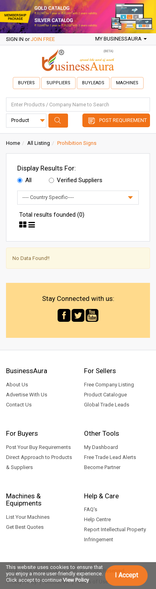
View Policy (76, 580)
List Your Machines (28, 517)
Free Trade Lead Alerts (110, 457)
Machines (127, 82)
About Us (17, 385)
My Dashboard (101, 447)
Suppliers (58, 82)
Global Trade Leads (106, 405)
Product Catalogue (105, 395)
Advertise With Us (26, 395)
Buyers (26, 82)
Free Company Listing (109, 385)
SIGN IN (15, 39)
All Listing (38, 143)
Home (13, 143)
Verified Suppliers (75, 180)
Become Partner (102, 467)
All (24, 180)
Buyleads (93, 82)
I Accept (126, 575)
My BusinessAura (121, 39)
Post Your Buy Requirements (38, 447)
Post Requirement (123, 120)
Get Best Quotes (25, 527)
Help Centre (97, 519)
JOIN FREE (43, 39)
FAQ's (90, 509)
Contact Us (19, 405)
